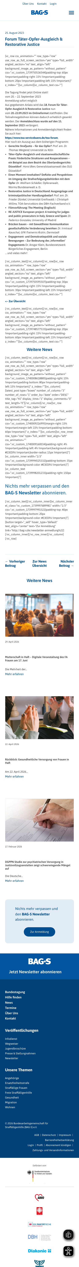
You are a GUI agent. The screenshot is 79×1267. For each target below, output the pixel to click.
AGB (36, 1135)
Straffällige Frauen (16, 1087)
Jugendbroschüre (15, 1048)
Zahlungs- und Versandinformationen (53, 1150)
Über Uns (28, 3)
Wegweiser (11, 1043)
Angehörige (12, 1078)
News (9, 1003)
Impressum (65, 1135)
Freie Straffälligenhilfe (18, 1092)
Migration (11, 1102)
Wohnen (10, 1107)
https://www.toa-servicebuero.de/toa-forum (31, 137)
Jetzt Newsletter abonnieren (35, 971)
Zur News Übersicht (39, 564)
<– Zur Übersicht (15, 301)
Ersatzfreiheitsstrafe (17, 1083)
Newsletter (11, 1058)
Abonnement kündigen (58, 1145)
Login (53, 3)
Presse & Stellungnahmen (20, 1053)
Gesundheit (12, 1097)
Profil (40, 1145)
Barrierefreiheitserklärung (59, 1140)
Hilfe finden (13, 997)
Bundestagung (15, 992)
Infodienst (11, 1038)
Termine (10, 1008)
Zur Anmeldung (39, 931)
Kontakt (42, 3)
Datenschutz (49, 1135)
